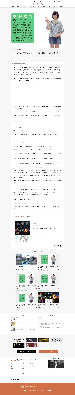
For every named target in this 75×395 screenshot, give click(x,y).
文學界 (32, 363)
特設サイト (55, 6)
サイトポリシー (14, 363)
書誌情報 (61, 6)
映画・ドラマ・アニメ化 (41, 6)
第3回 (22, 216)
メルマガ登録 (48, 351)
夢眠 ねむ (23, 63)
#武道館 (44, 270)
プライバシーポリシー (15, 365)
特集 (49, 6)
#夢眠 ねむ (47, 270)
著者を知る (18, 6)
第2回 (19, 216)
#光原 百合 (22, 269)
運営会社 (12, 366)
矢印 (63, 329)
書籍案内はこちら (26, 351)
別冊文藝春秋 (33, 366)
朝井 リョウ (16, 63)
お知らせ (12, 368)
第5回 (29, 216)
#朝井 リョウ (17, 269)
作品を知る (25, 6)
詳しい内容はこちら (37, 231)
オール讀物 (33, 365)
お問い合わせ (13, 370)
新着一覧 (22, 363)
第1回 (16, 216)
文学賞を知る (32, 6)
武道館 (20, 63)
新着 (13, 6)
